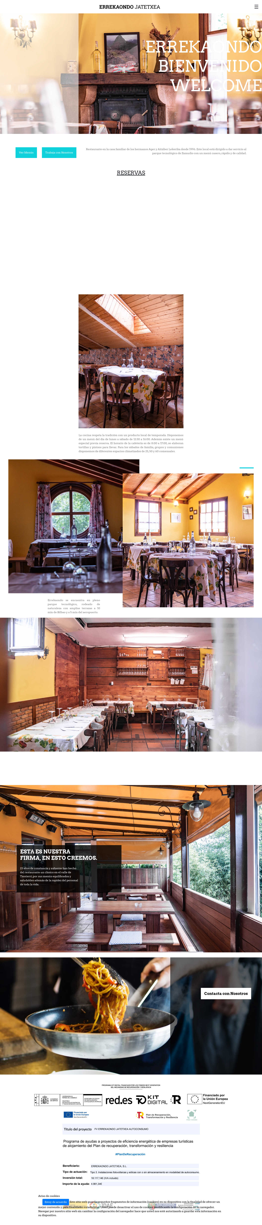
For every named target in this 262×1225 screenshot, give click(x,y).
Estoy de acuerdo (56, 1202)
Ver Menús (26, 152)
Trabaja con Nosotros (59, 152)
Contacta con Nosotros (226, 993)
